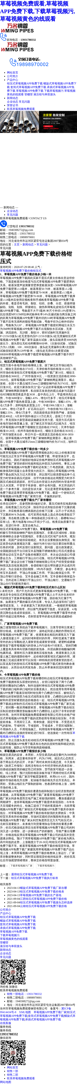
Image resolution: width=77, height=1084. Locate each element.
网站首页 (12, 72)
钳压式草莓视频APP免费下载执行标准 (34, 878)
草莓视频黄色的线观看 (14, 938)
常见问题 (24, 101)
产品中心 (12, 79)
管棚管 (28, 94)
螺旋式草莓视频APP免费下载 (18, 920)
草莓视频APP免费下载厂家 (50, 1012)
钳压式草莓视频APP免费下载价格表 (42, 891)
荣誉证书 (12, 105)
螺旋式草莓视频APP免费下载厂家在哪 (43, 887)
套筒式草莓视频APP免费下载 (28, 87)
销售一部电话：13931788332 (24, 993)
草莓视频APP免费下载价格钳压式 (20, 270)
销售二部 (12, 1074)
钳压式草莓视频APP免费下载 (25, 83)
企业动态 (12, 101)
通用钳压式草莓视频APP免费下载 (31, 874)
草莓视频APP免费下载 (29, 90)
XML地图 (25, 1012)
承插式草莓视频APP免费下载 (18, 927)
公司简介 (12, 76)
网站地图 (5, 1082)
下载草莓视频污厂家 (21, 865)
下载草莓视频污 (54, 90)
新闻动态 (12, 98)
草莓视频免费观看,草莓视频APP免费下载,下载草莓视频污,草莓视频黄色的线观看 (37, 11)
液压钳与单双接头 (44, 94)
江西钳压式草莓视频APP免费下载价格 (43, 898)
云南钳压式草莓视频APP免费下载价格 (43, 906)
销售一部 (12, 1071)
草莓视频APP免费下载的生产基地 (40, 895)
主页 (17, 244)
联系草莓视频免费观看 (21, 108)
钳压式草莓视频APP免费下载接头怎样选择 (46, 902)
